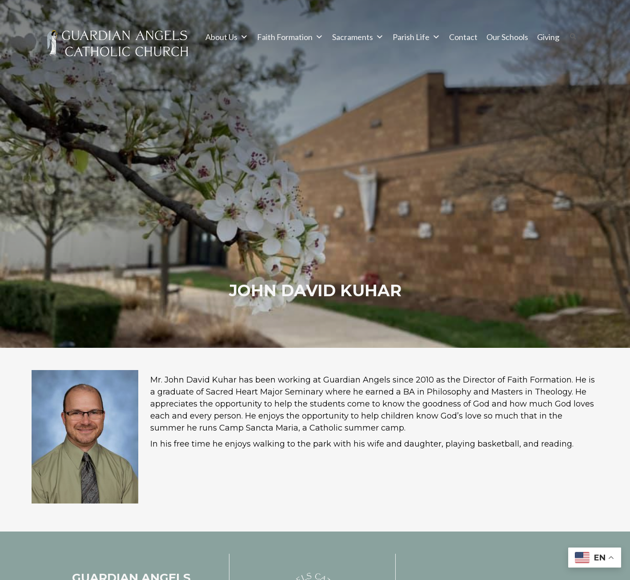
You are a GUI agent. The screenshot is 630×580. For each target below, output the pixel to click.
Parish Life (416, 37)
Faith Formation (290, 37)
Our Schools (507, 37)
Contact (463, 37)
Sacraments (358, 37)
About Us (226, 37)
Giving (548, 37)
